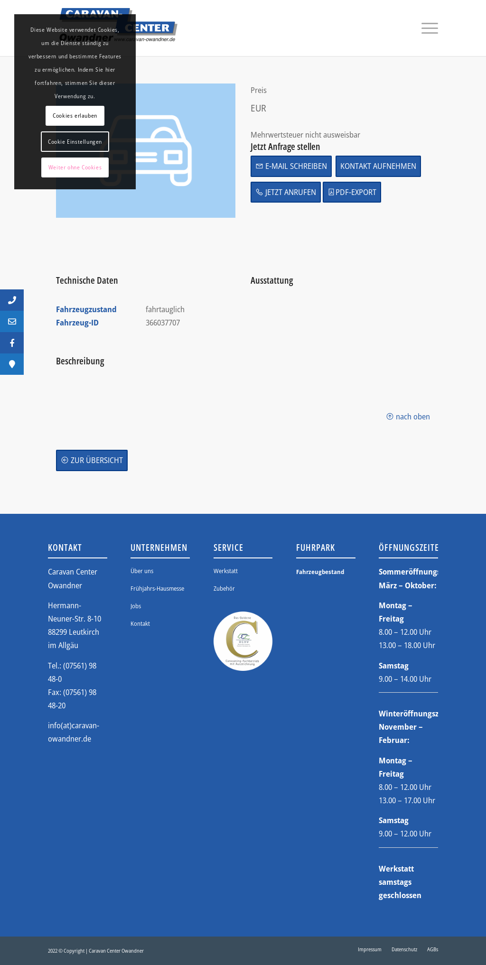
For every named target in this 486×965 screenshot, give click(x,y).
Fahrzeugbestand (320, 571)
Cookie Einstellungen (75, 142)
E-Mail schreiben (291, 165)
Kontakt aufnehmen (378, 165)
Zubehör (224, 588)
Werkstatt (226, 570)
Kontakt (140, 623)
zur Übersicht (92, 460)
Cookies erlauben (75, 115)
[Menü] (426, 28)
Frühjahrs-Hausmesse (157, 588)
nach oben (408, 416)
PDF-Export (351, 191)
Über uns (142, 570)
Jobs (136, 606)
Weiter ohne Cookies (75, 167)
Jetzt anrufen (285, 191)
